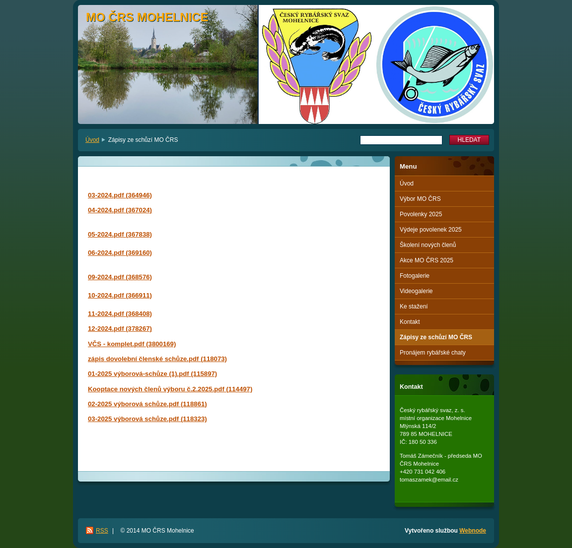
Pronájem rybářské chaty (433, 352)
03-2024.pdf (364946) (120, 195)
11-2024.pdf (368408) (120, 313)
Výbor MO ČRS (420, 198)
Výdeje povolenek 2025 (431, 229)
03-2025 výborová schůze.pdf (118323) (147, 419)
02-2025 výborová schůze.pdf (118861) (147, 404)
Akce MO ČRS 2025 (426, 260)
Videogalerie (416, 291)
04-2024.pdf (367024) (120, 210)
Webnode (472, 530)
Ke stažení (414, 306)
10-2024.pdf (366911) (120, 295)
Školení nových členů (428, 245)
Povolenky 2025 (421, 214)
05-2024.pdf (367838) (120, 234)
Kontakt (410, 321)
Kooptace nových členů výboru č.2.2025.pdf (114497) (170, 389)
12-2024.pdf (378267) (120, 328)
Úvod (92, 139)
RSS (102, 530)
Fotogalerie (414, 275)
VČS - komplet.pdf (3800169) (132, 344)
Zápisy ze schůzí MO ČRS (436, 337)
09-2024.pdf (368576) (120, 277)
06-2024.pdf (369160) (120, 252)
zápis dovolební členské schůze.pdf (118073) (157, 359)
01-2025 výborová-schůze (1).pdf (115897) (152, 373)
